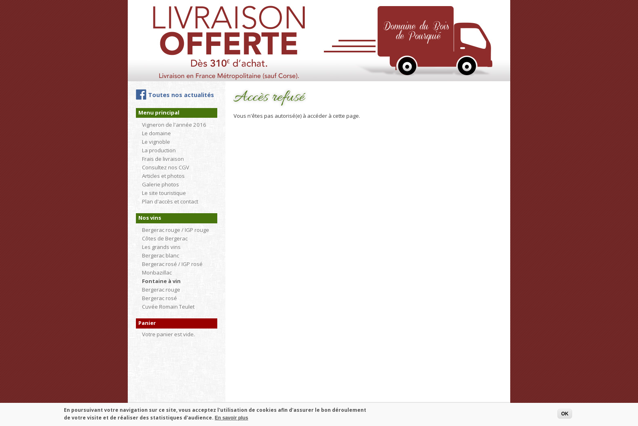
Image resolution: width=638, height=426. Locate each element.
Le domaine (156, 133)
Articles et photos (163, 175)
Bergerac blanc (160, 255)
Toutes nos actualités (181, 95)
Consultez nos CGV (165, 167)
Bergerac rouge (161, 289)
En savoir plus (231, 420)
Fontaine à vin (161, 281)
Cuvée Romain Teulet (168, 306)
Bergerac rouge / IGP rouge (175, 230)
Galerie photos (160, 184)
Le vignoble (156, 141)
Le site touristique (164, 193)
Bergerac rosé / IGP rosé (172, 264)
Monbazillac (157, 272)
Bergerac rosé (159, 298)
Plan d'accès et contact (170, 201)
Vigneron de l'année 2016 (174, 124)
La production (159, 150)
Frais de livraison (163, 158)
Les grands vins (161, 247)
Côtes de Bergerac (165, 238)
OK (564, 416)
